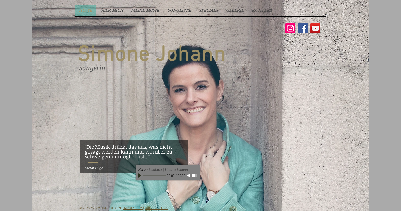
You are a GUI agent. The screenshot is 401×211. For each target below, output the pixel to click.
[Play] (140, 175)
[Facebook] (303, 28)
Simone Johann (151, 55)
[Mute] (189, 175)
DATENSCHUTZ (156, 208)
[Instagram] (290, 28)
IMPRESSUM (133, 208)
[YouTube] (315, 28)
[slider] (194, 175)
